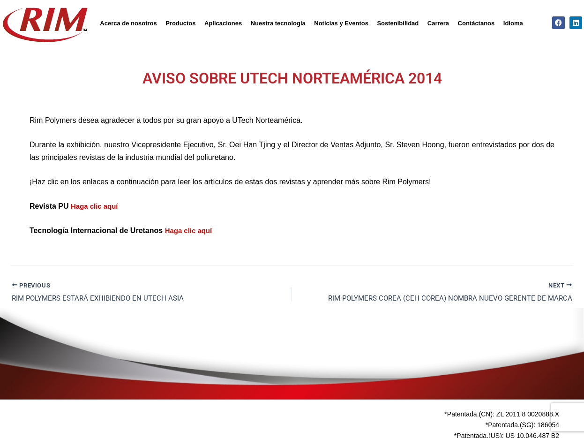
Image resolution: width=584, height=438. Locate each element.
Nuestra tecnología (278, 23)
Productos (180, 23)
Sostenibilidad (398, 23)
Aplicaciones (223, 23)
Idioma (513, 23)
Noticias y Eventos (341, 23)
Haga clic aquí (96, 206)
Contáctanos (476, 23)
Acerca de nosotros (128, 23)
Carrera (438, 23)
